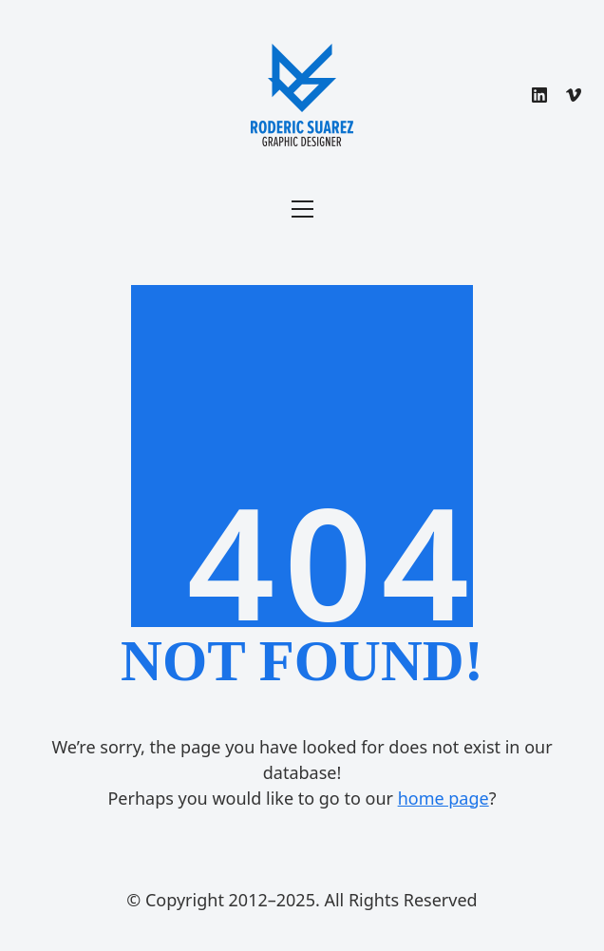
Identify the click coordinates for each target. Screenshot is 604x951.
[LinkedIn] (539, 95)
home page (443, 798)
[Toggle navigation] (302, 209)
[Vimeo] (573, 95)
